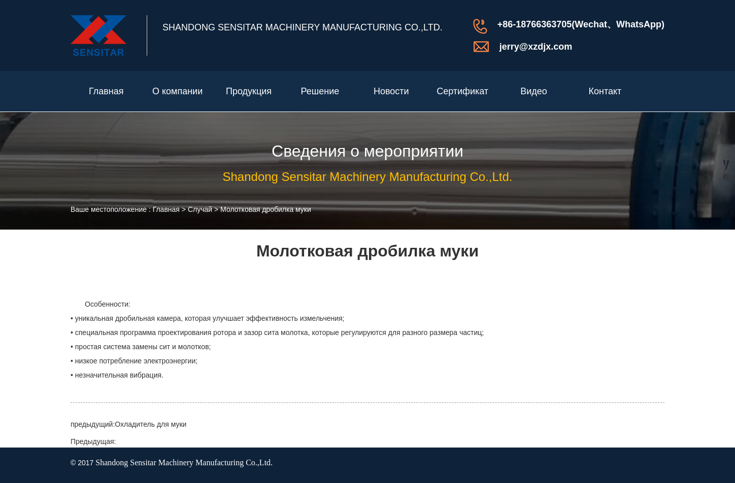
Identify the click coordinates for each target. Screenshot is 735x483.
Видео (533, 91)
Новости (391, 91)
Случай (200, 209)
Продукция (249, 91)
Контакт (605, 91)
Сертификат (462, 91)
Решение (320, 91)
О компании (177, 91)
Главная (106, 91)
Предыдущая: (93, 441)
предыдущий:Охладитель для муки (128, 424)
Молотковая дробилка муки (265, 209)
